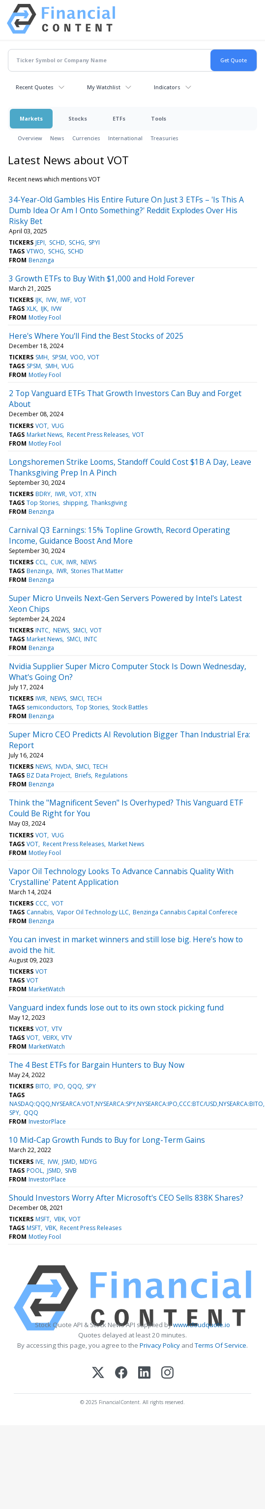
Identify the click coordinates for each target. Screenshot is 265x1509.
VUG (67, 366)
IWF (65, 300)
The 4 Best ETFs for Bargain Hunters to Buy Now (96, 1064)
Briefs (83, 775)
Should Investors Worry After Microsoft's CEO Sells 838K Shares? (126, 1197)
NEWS (88, 562)
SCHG (77, 242)
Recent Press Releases (97, 434)
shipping (75, 503)
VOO (77, 357)
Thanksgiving (109, 503)
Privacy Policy (160, 1345)
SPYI (94, 242)
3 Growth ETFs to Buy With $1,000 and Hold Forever (102, 278)
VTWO (35, 251)
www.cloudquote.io (201, 1324)
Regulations (111, 775)
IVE (39, 1161)
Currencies (86, 138)
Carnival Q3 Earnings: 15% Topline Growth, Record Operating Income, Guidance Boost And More (119, 535)
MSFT (42, 1219)
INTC (42, 630)
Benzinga (41, 260)
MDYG (88, 1161)
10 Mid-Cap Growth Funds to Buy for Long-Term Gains (107, 1139)
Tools (158, 118)
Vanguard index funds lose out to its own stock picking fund (116, 1007)
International (125, 138)
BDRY (43, 494)
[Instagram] (167, 1373)
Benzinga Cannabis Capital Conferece (185, 912)
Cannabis (40, 912)
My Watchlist (103, 87)
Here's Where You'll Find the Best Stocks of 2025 (96, 335)
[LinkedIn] (144, 1373)
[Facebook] (121, 1373)
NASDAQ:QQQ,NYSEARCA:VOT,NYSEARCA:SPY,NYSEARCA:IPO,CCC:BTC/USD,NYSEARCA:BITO (136, 1104)
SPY (91, 1086)
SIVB (71, 1170)
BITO (42, 1086)
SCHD (57, 242)
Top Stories (43, 503)
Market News (44, 434)
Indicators (167, 87)
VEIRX (50, 1037)
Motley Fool (45, 317)
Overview (30, 138)
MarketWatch (47, 989)
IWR (60, 494)
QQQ (74, 1086)
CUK (56, 562)
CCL (40, 562)
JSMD (69, 1161)
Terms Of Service (220, 1345)
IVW (51, 300)
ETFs (119, 118)
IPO (58, 1086)
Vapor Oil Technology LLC (93, 912)
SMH (41, 357)
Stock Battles (129, 707)
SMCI (79, 630)
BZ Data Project (48, 775)
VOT (80, 300)
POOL (35, 1170)
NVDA (64, 766)
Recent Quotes (35, 87)
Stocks (77, 118)
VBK (59, 1219)
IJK (38, 300)
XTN (90, 494)
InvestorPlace (47, 1121)
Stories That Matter (97, 571)
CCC (41, 903)
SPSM (59, 357)
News (57, 138)
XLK (31, 308)
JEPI (40, 242)
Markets (31, 118)
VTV (57, 1029)
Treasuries (164, 138)
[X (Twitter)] (98, 1373)
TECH (94, 698)
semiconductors (49, 707)
